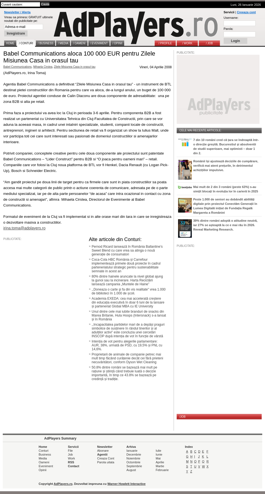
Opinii (42, 470)
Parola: (228, 28)
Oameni (44, 462)
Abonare (103, 450)
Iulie (158, 450)
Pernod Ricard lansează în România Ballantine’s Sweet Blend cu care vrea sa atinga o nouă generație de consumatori (127, 250)
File (70, 450)
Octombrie (133, 462)
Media (43, 458)
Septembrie (134, 466)
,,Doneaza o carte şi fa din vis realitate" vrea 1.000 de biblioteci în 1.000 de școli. (129, 291)
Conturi (43, 450)
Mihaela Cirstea (42, 66)
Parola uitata (105, 462)
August (131, 470)
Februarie (162, 470)
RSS (71, 462)
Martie (160, 466)
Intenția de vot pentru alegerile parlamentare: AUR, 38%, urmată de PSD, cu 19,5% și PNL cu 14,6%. (127, 345)
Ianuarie (131, 450)
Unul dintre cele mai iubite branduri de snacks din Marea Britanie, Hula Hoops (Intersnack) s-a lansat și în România (129, 315)
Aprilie (160, 462)
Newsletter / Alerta (17, 12)
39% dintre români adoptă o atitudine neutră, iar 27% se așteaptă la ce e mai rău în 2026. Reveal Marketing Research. (225, 225)
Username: (231, 17)
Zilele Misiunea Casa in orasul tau (74, 66)
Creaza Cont (105, 458)
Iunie (159, 454)
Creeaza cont (246, 12)
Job (70, 454)
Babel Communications (17, 66)
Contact (73, 466)
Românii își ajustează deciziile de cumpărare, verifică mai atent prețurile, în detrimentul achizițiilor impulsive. (225, 166)
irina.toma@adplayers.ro (24, 228)
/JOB (182, 416)
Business (45, 454)
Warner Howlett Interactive (126, 483)
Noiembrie (133, 458)
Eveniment (46, 466)
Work (71, 458)
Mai (158, 458)
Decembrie (133, 454)
